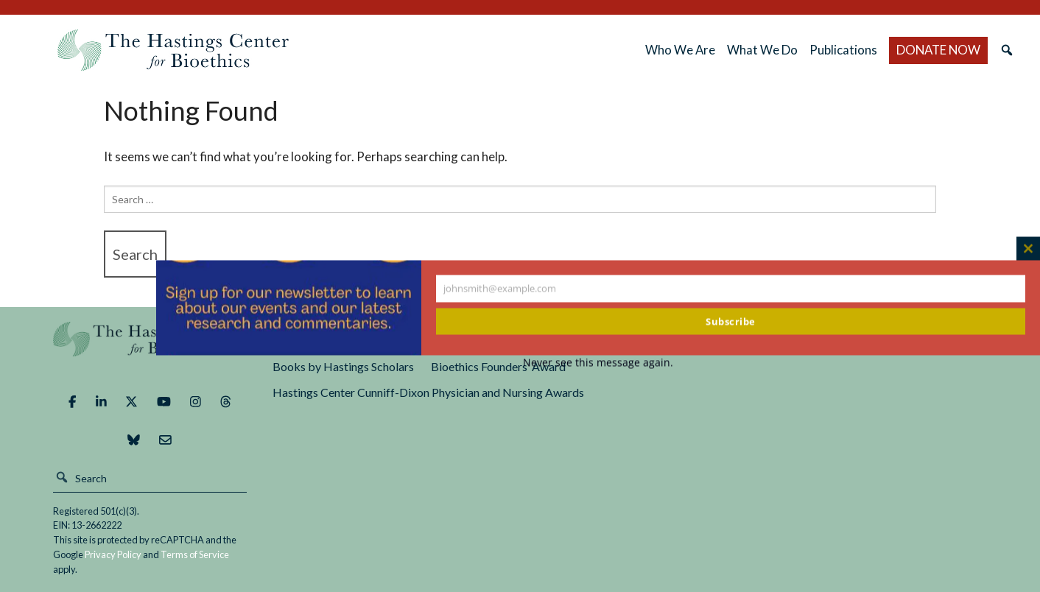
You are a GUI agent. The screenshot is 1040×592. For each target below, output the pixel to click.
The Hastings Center (150, 349)
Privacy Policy (113, 554)
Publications (843, 49)
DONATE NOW (938, 49)
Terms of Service (195, 554)
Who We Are (680, 49)
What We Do (762, 49)
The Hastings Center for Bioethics (173, 50)
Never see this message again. (598, 363)
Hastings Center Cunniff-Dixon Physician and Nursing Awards (428, 392)
